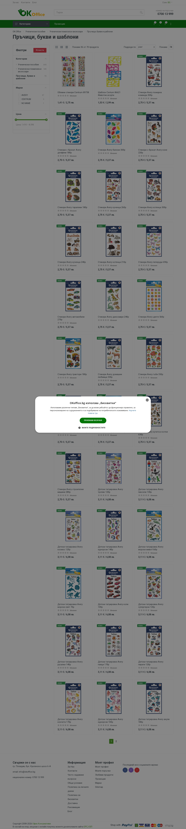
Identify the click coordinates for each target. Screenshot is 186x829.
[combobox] (147, 399)
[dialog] (93, 414)
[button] (93, 427)
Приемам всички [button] (93, 420)
